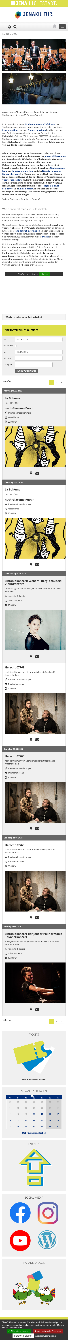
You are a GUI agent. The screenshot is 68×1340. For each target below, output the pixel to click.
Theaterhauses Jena (12, 179)
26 (18, 1126)
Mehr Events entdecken (34, 1132)
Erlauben (44, 274)
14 (34, 1114)
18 (10, 1120)
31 (58, 1126)
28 (34, 1126)
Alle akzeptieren (18, 1331)
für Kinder (8, 345)
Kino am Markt (25, 188)
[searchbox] (16, 364)
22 (42, 1120)
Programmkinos (10, 130)
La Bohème (12, 398)
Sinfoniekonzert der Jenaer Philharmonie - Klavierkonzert (33, 935)
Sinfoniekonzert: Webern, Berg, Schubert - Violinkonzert (34, 582)
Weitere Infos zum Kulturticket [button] (24, 316)
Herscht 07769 (14, 667)
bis (5, 352)
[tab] (34, 317)
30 (50, 1126)
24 (58, 1120)
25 (10, 1126)
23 (50, 1120)
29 (42, 1126)
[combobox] (34, 364)
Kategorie (8, 364)
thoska (45, 236)
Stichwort (8, 358)
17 (58, 1114)
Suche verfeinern (26, 370)
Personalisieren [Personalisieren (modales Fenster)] (23, 1335)
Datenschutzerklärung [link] (45, 1336)
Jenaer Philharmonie (55, 156)
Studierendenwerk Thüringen (40, 124)
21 (34, 1120)
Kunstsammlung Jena (22, 171)
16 (50, 1114)
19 (18, 1120)
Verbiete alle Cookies (47, 1331)
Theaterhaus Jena (37, 130)
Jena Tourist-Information (27, 230)
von (5, 339)
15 (42, 1114)
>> (60, 1096)
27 (26, 1126)
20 (26, 1120)
